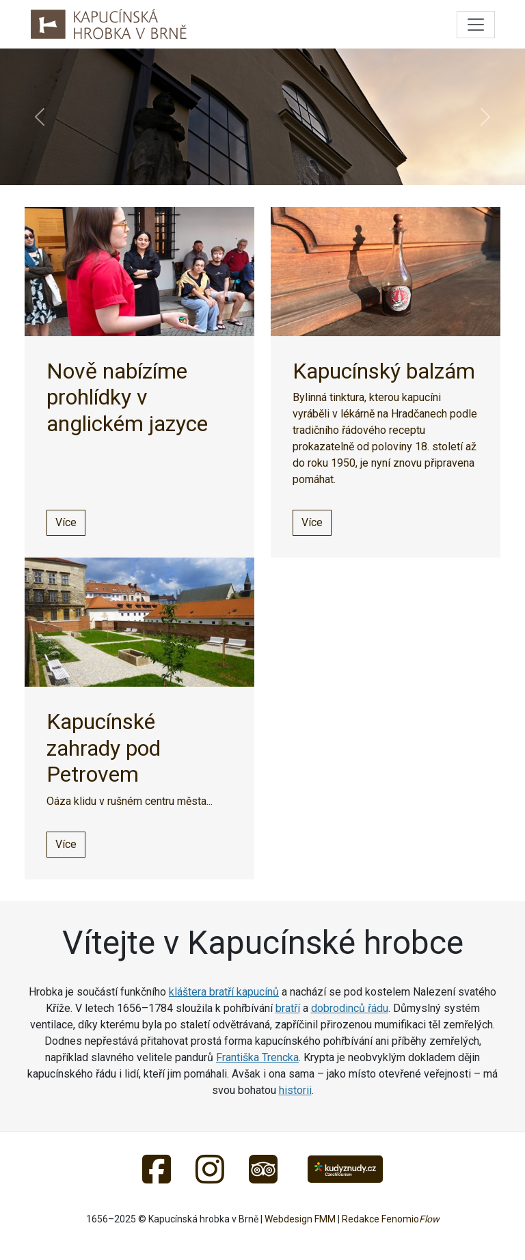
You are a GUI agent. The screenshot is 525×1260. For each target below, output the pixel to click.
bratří (287, 1008)
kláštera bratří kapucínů (224, 991)
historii (295, 1090)
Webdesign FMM (300, 1219)
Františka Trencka (257, 1057)
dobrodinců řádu (349, 1008)
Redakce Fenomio (391, 1219)
